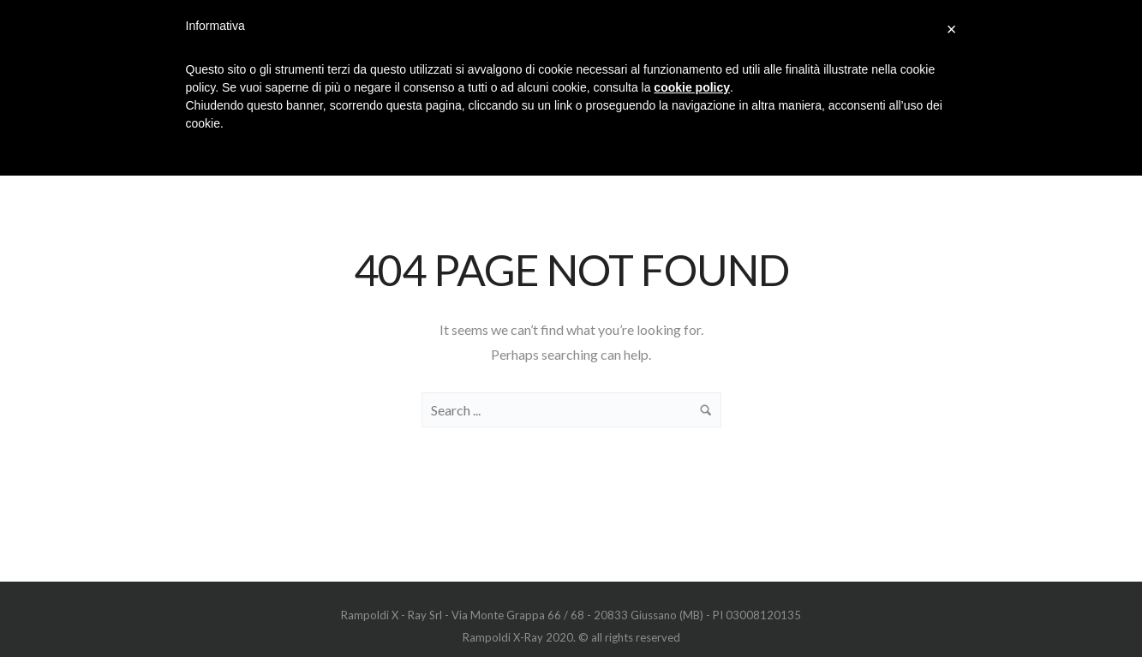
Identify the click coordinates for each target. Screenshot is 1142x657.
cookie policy (692, 87)
